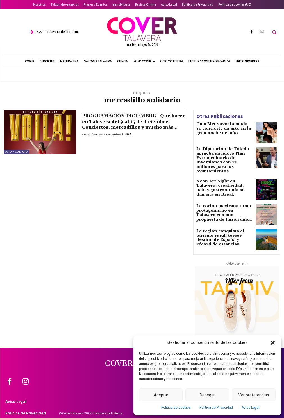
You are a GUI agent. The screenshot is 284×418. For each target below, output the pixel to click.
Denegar (207, 394)
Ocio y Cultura (16, 151)
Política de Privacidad (216, 408)
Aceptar (161, 394)
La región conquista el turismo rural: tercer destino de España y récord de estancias (224, 228)
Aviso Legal (251, 408)
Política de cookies (176, 408)
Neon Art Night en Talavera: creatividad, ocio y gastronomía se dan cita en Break (221, 180)
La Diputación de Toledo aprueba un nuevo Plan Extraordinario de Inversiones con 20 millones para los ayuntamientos (223, 156)
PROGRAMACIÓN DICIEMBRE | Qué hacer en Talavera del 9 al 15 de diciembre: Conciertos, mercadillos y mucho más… (132, 123)
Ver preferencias (253, 394)
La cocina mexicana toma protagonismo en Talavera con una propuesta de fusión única (224, 203)
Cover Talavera (92, 139)
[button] (273, 342)
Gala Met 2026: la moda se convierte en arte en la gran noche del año (220, 128)
